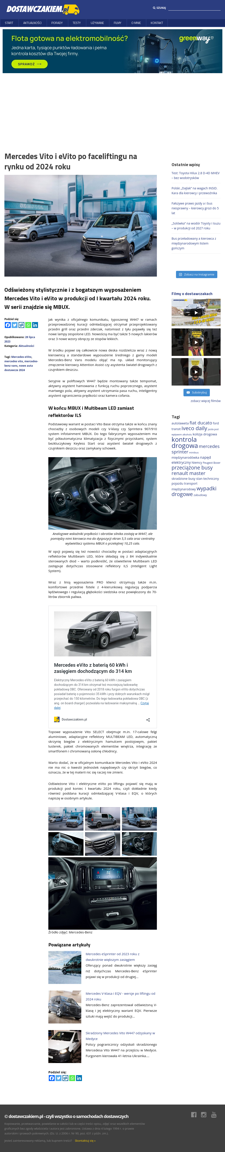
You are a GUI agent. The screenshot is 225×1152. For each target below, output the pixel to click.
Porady (57, 22)
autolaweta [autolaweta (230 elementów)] (180, 423)
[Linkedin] (35, 325)
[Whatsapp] (28, 325)
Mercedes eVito (21, 357)
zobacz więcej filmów (206, 401)
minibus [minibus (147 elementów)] (194, 452)
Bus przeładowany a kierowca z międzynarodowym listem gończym (194, 243)
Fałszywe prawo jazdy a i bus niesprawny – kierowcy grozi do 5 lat (195, 208)
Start (9, 22)
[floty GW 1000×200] (112, 51)
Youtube (216, 1114)
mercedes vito (13, 361)
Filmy (117, 22)
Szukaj (159, 8)
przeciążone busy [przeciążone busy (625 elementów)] (192, 467)
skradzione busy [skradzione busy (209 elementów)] (183, 478)
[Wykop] (21, 325)
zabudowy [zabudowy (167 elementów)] (200, 495)
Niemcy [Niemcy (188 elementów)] (197, 462)
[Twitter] (15, 325)
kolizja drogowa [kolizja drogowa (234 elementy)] (205, 434)
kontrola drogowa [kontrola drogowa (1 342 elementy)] (185, 442)
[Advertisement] (112, 106)
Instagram (205, 1114)
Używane (97, 22)
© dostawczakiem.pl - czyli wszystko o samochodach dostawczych (66, 1116)
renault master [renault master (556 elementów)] (188, 473)
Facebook (196, 1114)
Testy (77, 22)
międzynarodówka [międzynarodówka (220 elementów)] (185, 457)
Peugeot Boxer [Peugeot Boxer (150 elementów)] (211, 462)
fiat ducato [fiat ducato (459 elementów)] (201, 423)
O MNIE (136, 22)
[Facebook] (8, 325)
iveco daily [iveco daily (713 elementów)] (194, 428)
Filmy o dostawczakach (192, 294)
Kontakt (157, 22)
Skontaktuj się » (85, 1141)
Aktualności (32, 22)
